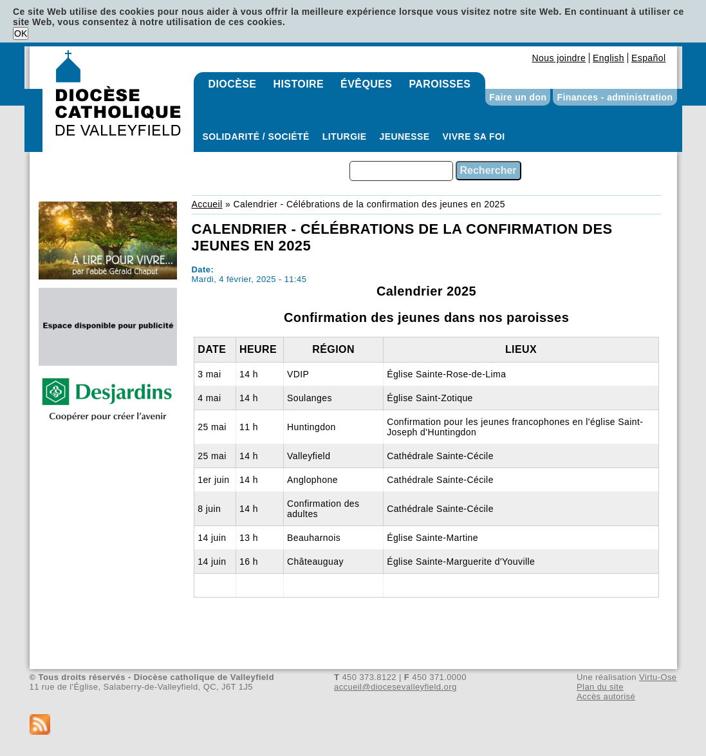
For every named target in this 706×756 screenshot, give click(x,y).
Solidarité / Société (256, 136)
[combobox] (401, 171)
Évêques (366, 84)
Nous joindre (559, 58)
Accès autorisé (606, 696)
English (608, 58)
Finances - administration (615, 97)
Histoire (298, 84)
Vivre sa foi (474, 136)
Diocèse (233, 84)
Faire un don (517, 97)
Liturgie (344, 136)
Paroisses (439, 84)
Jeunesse (405, 136)
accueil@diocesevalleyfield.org (395, 687)
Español (648, 58)
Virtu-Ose (657, 677)
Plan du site (600, 687)
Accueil (207, 204)
